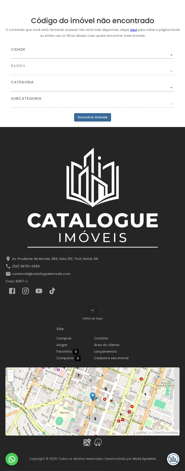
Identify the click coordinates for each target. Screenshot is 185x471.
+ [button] (11, 372)
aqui (133, 29)
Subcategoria (26, 98)
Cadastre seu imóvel (111, 358)
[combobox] (92, 53)
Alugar (62, 345)
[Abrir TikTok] (52, 292)
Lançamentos (105, 351)
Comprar (64, 338)
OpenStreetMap (165, 432)
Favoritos (67, 351)
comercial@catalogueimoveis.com (41, 274)
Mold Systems (144, 458)
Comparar (68, 358)
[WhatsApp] (11, 459)
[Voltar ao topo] (92, 310)
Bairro (18, 66)
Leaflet (141, 432)
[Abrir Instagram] (25, 292)
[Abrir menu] (170, 8)
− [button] (11, 378)
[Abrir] (171, 55)
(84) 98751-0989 (26, 266)
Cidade (18, 49)
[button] (92, 87)
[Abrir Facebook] (12, 292)
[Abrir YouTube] (39, 292)
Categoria (22, 82)
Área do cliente (106, 345)
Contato (101, 338)
